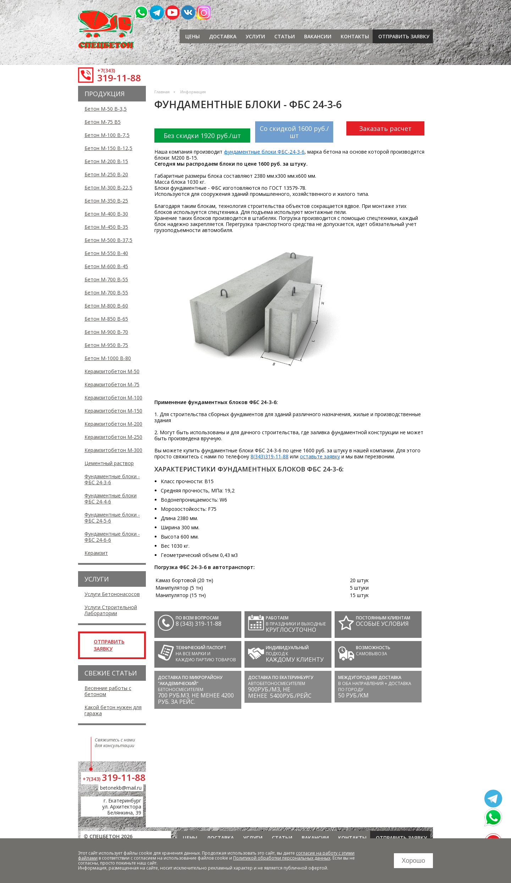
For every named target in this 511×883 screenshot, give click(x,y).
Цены (192, 36)
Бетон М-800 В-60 (106, 305)
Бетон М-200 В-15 (106, 161)
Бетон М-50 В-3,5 (105, 108)
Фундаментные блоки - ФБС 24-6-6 (112, 536)
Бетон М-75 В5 (102, 121)
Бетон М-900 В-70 (106, 332)
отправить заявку (403, 36)
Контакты (355, 36)
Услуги (255, 36)
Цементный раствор (109, 463)
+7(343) (106, 70)
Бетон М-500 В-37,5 (108, 240)
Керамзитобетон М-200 (113, 423)
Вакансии (317, 36)
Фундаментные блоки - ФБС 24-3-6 (112, 479)
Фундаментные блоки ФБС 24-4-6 (110, 498)
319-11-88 (119, 77)
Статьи (284, 36)
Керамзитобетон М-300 (113, 450)
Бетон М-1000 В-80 (107, 358)
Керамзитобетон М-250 (113, 437)
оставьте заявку (320, 456)
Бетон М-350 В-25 (106, 200)
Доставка (222, 36)
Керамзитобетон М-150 (113, 410)
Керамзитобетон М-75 (111, 384)
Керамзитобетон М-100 (113, 397)
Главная (162, 91)
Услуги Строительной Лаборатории (110, 610)
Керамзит (96, 553)
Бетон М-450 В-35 (106, 226)
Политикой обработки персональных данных (281, 858)
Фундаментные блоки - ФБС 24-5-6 (112, 517)
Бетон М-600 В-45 (106, 266)
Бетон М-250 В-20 (106, 174)
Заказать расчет (385, 128)
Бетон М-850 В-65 (106, 318)
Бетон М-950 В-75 (106, 345)
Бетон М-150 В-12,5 (108, 148)
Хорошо (413, 860)
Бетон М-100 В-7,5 (107, 135)
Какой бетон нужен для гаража (113, 710)
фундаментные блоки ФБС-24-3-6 (264, 151)
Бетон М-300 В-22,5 (108, 187)
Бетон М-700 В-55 (106, 279)
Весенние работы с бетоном (107, 691)
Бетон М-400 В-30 (106, 213)
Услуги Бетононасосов (112, 594)
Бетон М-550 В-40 (106, 253)
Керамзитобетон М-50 (111, 371)
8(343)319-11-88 (270, 456)
